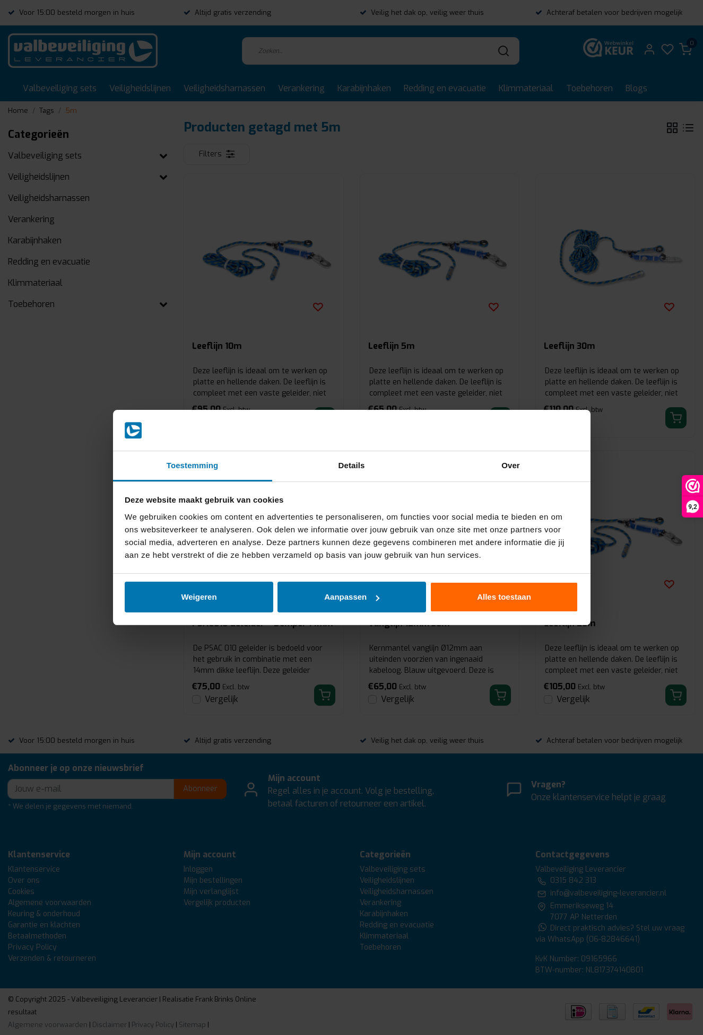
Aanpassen (351, 596)
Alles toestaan (504, 596)
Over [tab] (510, 465)
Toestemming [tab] (193, 465)
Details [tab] (352, 465)
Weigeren (198, 596)
